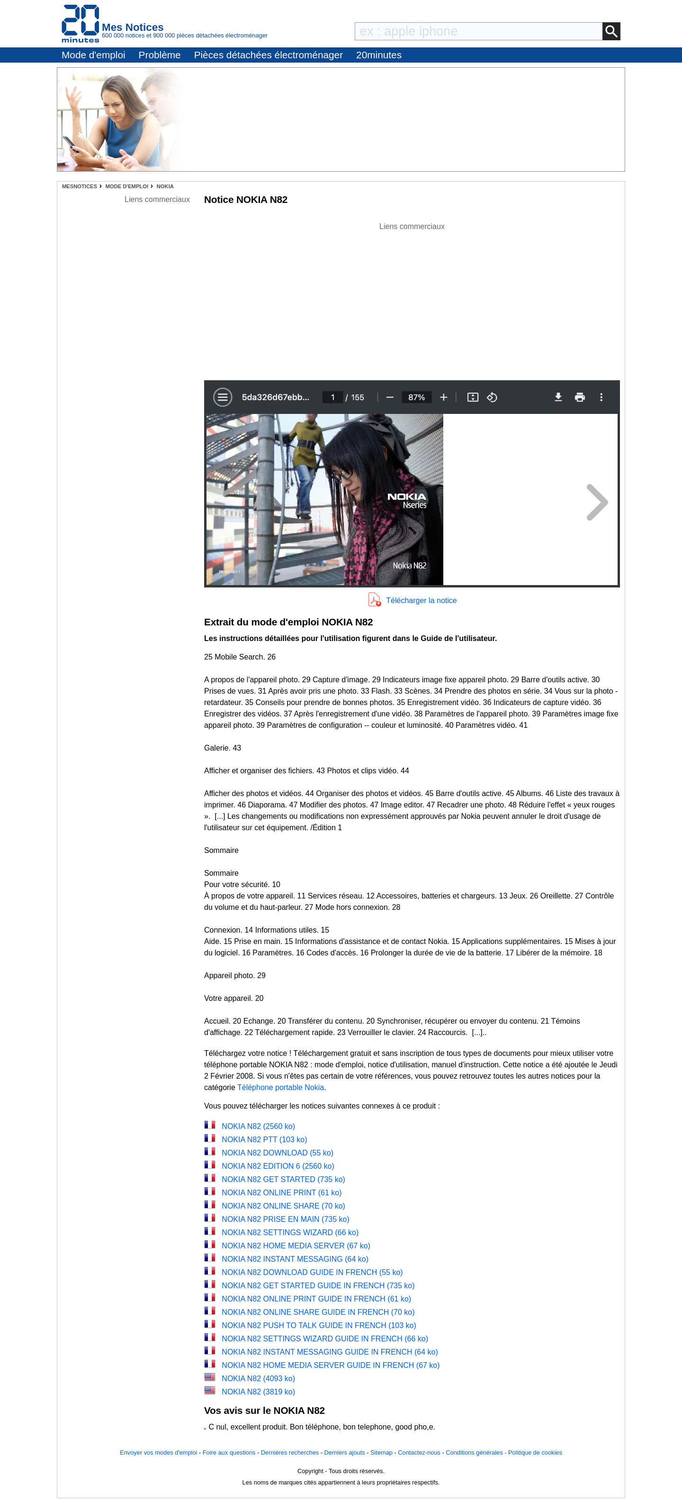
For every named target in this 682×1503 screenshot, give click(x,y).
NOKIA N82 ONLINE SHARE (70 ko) (283, 1206)
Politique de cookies (535, 1452)
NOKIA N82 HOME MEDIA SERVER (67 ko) (296, 1246)
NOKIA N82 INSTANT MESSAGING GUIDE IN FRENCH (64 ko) (330, 1352)
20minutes (379, 54)
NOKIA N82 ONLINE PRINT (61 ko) (281, 1193)
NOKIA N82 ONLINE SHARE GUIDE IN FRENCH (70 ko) (318, 1312)
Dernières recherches (290, 1452)
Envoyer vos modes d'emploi (158, 1452)
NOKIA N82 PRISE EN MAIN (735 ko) (285, 1219)
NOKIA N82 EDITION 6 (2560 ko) (278, 1166)
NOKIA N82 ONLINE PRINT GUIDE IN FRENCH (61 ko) (316, 1299)
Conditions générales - (477, 1452)
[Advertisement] (412, 298)
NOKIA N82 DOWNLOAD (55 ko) (277, 1153)
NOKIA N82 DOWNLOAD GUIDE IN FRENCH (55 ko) (312, 1272)
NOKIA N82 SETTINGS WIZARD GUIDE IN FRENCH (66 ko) (325, 1339)
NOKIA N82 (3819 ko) (258, 1392)
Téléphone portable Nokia (280, 1087)
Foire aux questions (229, 1452)
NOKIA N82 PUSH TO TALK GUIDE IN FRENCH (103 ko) (319, 1325)
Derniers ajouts (344, 1452)
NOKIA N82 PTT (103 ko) (264, 1140)
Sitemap (381, 1452)
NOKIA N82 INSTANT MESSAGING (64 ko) (295, 1259)
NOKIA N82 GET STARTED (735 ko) (283, 1179)
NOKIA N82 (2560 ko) (258, 1126)
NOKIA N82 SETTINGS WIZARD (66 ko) (290, 1232)
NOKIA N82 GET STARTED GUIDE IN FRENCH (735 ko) (318, 1286)
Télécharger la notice (421, 600)
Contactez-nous (419, 1452)
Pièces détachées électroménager (268, 54)
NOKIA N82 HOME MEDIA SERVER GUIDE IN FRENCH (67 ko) (331, 1365)
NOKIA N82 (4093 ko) (258, 1379)
